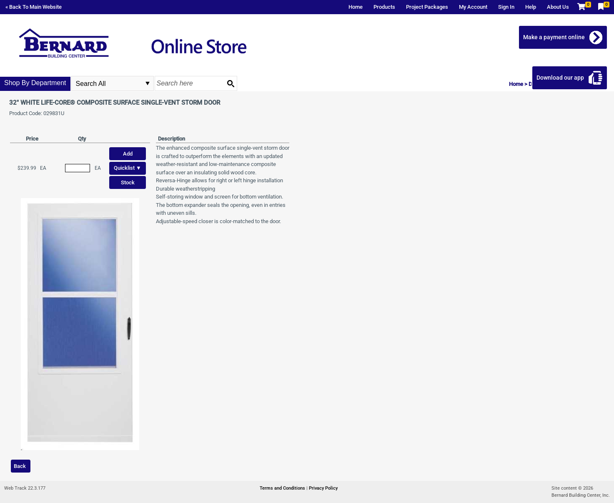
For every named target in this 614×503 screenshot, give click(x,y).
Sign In (506, 7)
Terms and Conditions (283, 488)
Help (530, 7)
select (147, 83)
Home (355, 7)
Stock (128, 182)
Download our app (560, 77)
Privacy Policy (323, 488)
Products (384, 7)
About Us (558, 7)
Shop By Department (35, 82)
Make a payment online (554, 37)
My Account (473, 7)
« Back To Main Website (33, 7)
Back (20, 466)
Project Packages (427, 7)
